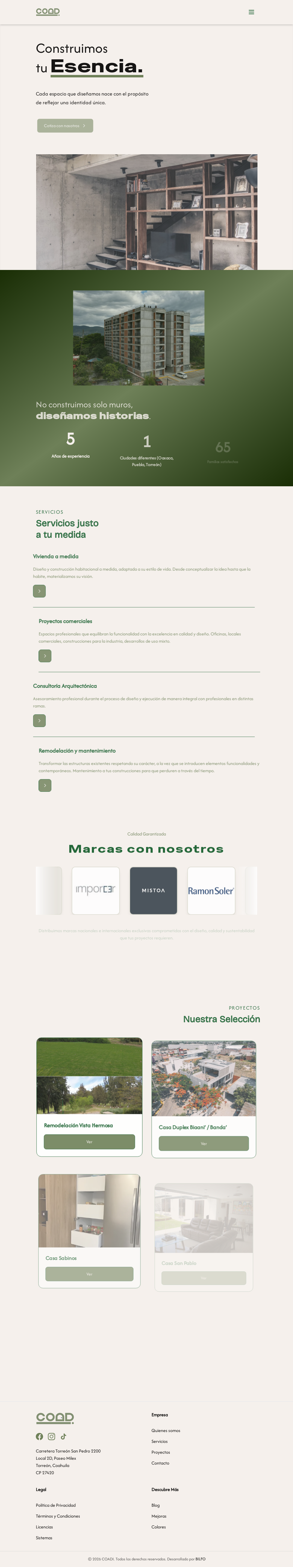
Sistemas (44, 1537)
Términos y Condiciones (58, 1516)
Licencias (44, 1527)
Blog (155, 1505)
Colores (158, 1527)
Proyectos (160, 1452)
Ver (89, 1147)
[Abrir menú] (251, 12)
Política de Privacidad (56, 1505)
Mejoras (159, 1516)
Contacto (160, 1463)
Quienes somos (165, 1430)
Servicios (159, 1441)
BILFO (200, 1559)
